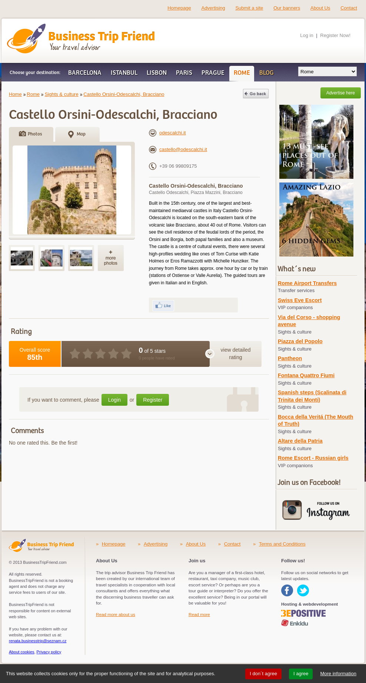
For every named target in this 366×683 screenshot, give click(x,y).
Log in (306, 35)
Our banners (286, 8)
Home (15, 94)
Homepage (179, 8)
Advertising (213, 8)
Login (114, 400)
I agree (300, 673)
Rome (33, 94)
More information (338, 673)
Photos (35, 134)
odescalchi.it (167, 132)
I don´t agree (263, 673)
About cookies (21, 652)
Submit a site (249, 8)
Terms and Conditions (282, 544)
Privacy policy (49, 652)
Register (152, 400)
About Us (320, 8)
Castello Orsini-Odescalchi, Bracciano (123, 94)
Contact (348, 8)
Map (81, 134)
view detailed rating (236, 353)
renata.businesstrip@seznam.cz (37, 641)
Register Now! (335, 35)
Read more (199, 614)
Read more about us (115, 614)
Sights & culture (62, 94)
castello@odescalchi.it (178, 149)
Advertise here (340, 93)
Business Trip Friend (54, 27)
